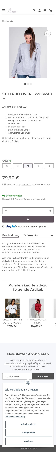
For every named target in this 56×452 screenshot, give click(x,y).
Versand (26, 184)
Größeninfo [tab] (30, 235)
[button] (35, 10)
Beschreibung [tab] (10, 235)
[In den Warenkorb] (28, 219)
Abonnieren (43, 376)
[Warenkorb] (51, 10)
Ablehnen (28, 441)
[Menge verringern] (5, 211)
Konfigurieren (28, 433)
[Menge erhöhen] (50, 211)
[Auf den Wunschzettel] (47, 34)
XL (49, 165)
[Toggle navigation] (3, 9)
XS (7, 165)
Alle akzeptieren (28, 424)
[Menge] (28, 211)
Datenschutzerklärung (15, 363)
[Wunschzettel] (45, 10)
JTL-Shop (32, 448)
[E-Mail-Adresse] (17, 376)
